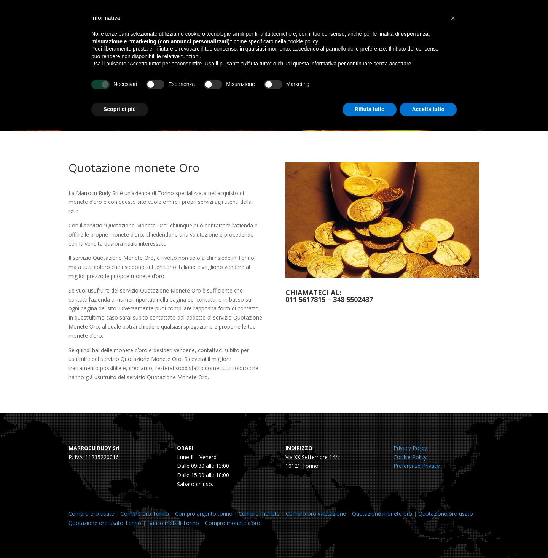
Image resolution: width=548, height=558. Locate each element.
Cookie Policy (410, 457)
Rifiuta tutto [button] (370, 109)
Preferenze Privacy (416, 465)
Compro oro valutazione (316, 513)
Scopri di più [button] (120, 109)
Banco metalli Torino (173, 522)
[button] (453, 18)
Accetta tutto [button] (428, 109)
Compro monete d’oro (232, 522)
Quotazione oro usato (445, 513)
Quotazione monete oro (382, 513)
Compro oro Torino (145, 513)
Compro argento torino (204, 513)
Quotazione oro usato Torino (104, 522)
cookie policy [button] (303, 41)
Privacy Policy (410, 447)
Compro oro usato (91, 513)
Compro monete (259, 513)
